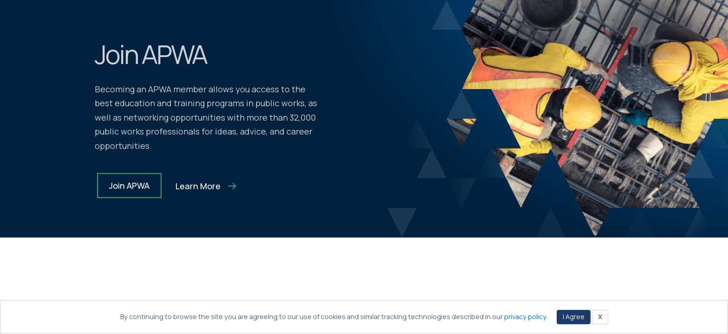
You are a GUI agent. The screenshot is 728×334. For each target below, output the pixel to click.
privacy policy (525, 316)
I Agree (574, 316)
